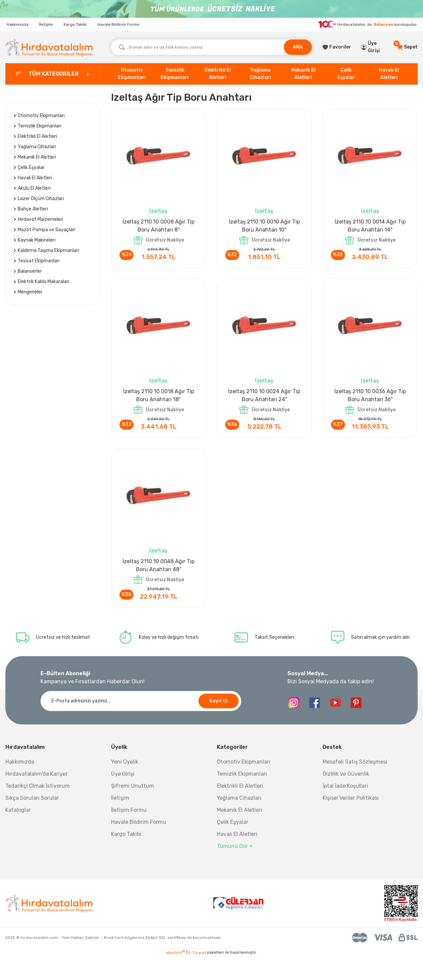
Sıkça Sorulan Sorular (32, 800)
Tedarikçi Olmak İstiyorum (37, 788)
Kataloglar (18, 812)
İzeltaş (158, 211)
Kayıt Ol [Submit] (218, 703)
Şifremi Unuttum (132, 788)
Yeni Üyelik (124, 764)
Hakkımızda (17, 24)
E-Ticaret (197, 955)
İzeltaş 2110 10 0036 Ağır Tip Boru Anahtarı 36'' (370, 396)
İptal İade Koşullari (345, 788)
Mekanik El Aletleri (239, 812)
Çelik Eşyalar (232, 824)
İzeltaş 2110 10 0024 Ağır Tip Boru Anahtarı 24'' (264, 396)
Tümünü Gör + (235, 849)
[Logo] (48, 47)
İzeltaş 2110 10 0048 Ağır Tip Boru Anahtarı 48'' (158, 567)
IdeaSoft (175, 955)
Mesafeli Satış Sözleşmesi (355, 764)
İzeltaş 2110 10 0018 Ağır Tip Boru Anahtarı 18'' (158, 396)
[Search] (211, 47)
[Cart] (407, 47)
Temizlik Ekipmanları (242, 776)
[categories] (52, 74)
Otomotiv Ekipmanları (243, 764)
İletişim (46, 24)
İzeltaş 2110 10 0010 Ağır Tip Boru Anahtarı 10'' (264, 226)
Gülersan (383, 24)
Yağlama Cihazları (239, 800)
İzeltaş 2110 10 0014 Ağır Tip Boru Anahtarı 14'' (370, 226)
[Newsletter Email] (140, 704)
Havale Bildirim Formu (118, 24)
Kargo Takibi (75, 24)
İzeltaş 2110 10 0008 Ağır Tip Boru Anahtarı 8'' (158, 226)
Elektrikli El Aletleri (240, 788)
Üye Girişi (123, 776)
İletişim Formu (129, 812)
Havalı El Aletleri (237, 837)
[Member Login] (374, 47)
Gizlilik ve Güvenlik (346, 776)
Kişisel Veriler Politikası (351, 800)
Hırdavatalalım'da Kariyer (36, 776)
